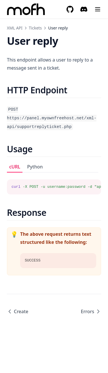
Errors (91, 311)
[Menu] (97, 9)
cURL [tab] (14, 167)
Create (17, 311)
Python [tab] (35, 167)
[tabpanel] (54, 183)
